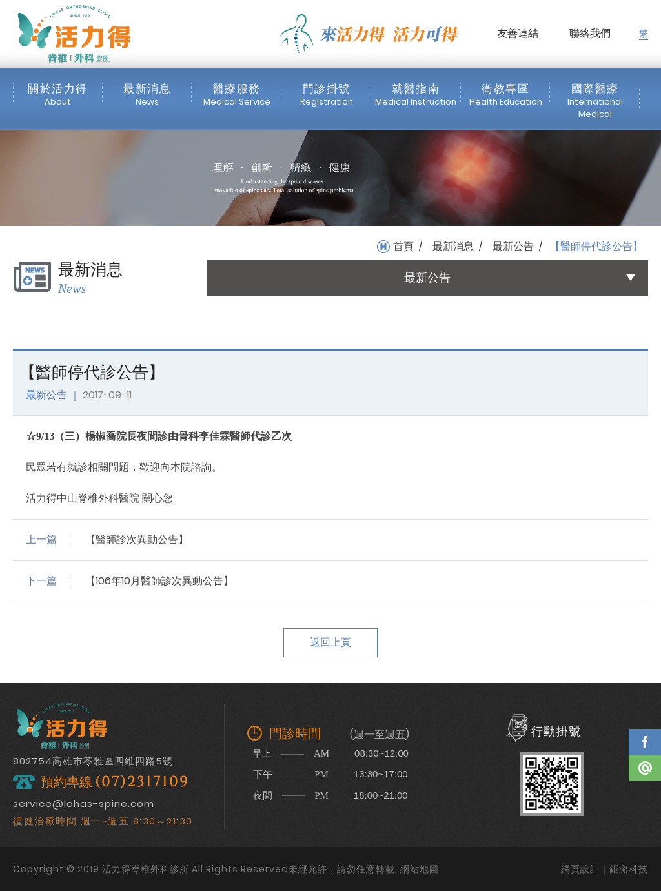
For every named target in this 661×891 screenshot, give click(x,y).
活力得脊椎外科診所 (74, 34)
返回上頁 (330, 642)
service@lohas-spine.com (83, 803)
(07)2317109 (142, 782)
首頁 (403, 247)
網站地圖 (419, 869)
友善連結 (517, 33)
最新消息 (453, 247)
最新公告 (513, 247)
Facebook (645, 742)
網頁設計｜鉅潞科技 (604, 869)
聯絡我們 (590, 33)
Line (645, 768)
